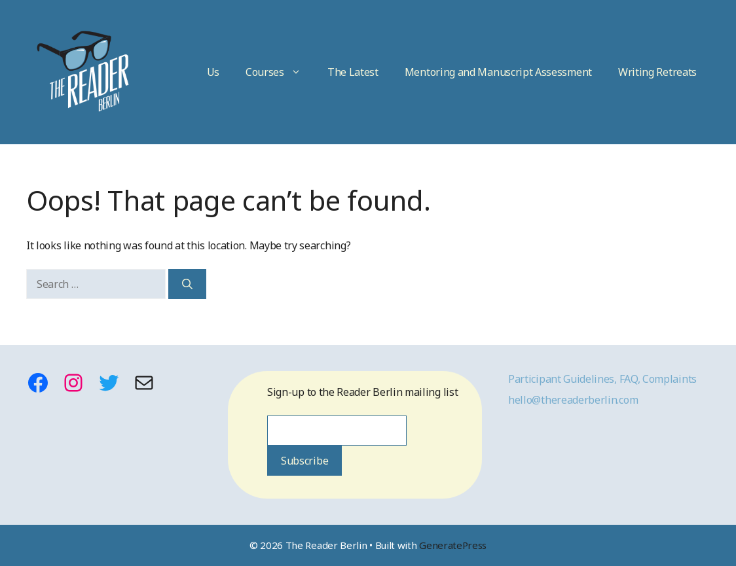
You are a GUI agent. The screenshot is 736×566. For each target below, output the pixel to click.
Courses (280, 72)
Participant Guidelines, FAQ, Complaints (602, 379)
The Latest (352, 72)
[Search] (187, 284)
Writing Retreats (657, 72)
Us (213, 72)
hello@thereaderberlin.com (573, 400)
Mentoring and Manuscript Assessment (498, 72)
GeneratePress (453, 545)
